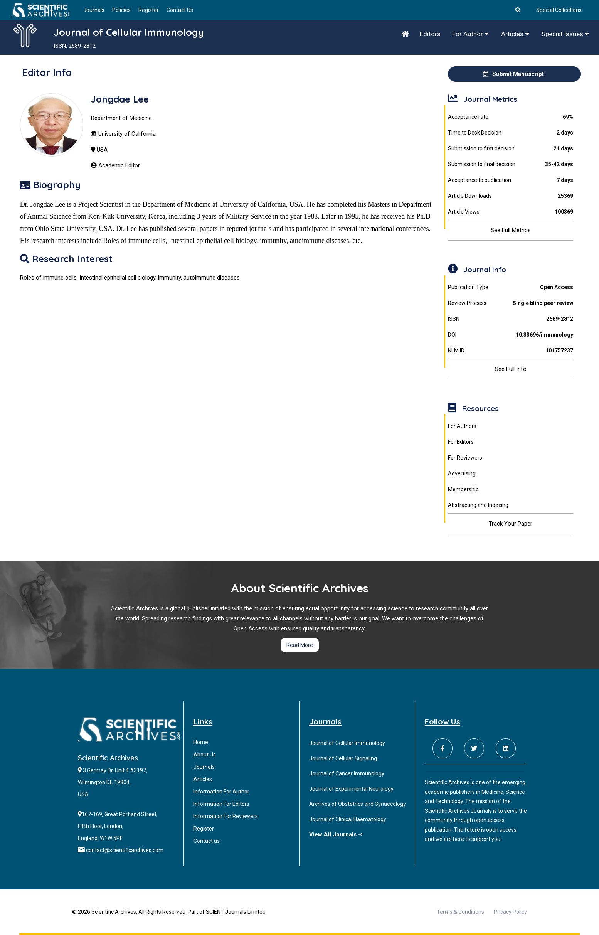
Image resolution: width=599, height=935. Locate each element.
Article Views (510, 212)
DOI (510, 335)
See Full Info (511, 369)
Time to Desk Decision (510, 133)
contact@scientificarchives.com (124, 850)
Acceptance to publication (510, 180)
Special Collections (559, 10)
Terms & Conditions (460, 912)
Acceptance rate (510, 117)
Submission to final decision (510, 164)
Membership (463, 489)
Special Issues (565, 34)
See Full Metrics (511, 230)
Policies (121, 10)
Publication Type (510, 287)
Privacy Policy (510, 912)
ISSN (510, 319)
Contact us (206, 841)
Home (200, 742)
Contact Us (180, 10)
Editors (430, 34)
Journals (93, 10)
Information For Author (221, 791)
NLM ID (510, 351)
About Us (204, 754)
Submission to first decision (510, 149)
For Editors (461, 442)
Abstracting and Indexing (478, 505)
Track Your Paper (510, 523)
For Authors (462, 426)
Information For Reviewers (225, 816)
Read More (299, 645)
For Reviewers (465, 458)
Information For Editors (221, 804)
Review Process (510, 303)
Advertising (462, 473)
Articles (515, 34)
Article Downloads (510, 196)
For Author (470, 34)
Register (148, 10)
